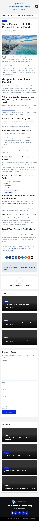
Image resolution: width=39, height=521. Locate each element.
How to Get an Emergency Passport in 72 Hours (19, 488)
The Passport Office (12, 31)
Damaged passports (10, 192)
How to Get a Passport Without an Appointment (19, 340)
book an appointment (13, 203)
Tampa (16, 248)
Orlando (11, 248)
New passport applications (12, 181)
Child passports (8, 185)
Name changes (8, 188)
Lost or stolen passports (11, 190)
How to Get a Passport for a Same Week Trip (17, 323)
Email (4, 389)
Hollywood (5, 248)
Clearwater (23, 248)
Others (5, 20)
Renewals (7, 183)
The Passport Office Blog (19, 7)
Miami (32, 246)
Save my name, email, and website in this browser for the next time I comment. (19, 407)
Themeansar (31, 518)
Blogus (24, 518)
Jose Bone (7, 307)
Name (4, 382)
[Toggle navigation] (2, 6)
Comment (5, 360)
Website (4, 396)
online (12, 250)
